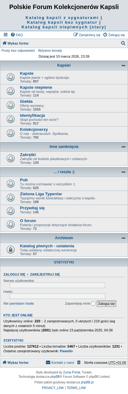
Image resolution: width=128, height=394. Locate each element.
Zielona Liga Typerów (41, 194)
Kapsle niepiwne (36, 87)
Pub (24, 180)
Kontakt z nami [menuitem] (60, 362)
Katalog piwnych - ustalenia (47, 246)
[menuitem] (16, 35)
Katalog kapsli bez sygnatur (62, 22)
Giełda (26, 101)
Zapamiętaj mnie (80, 303)
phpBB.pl (87, 382)
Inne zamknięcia (64, 147)
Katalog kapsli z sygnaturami (62, 17)
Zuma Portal (71, 372)
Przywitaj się (32, 208)
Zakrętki (28, 154)
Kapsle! (64, 65)
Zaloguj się (14, 274)
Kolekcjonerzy (34, 129)
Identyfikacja (32, 115)
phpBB (55, 376)
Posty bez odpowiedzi (18, 50)
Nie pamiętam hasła (18, 303)
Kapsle (26, 73)
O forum (28, 220)
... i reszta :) (64, 172)
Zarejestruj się (45, 274)
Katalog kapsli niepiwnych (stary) (64, 27)
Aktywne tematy (50, 50)
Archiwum (64, 238)
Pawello (66, 351)
